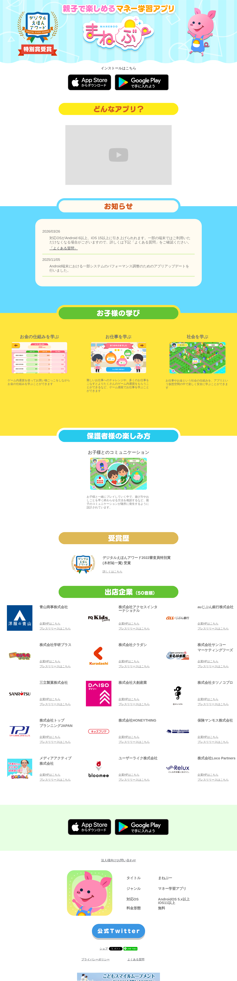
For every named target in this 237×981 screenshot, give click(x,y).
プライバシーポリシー (95, 959)
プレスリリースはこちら (55, 628)
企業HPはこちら (50, 623)
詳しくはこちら (112, 571)
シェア (104, 948)
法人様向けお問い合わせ (118, 860)
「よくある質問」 (63, 248)
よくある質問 (135, 959)
